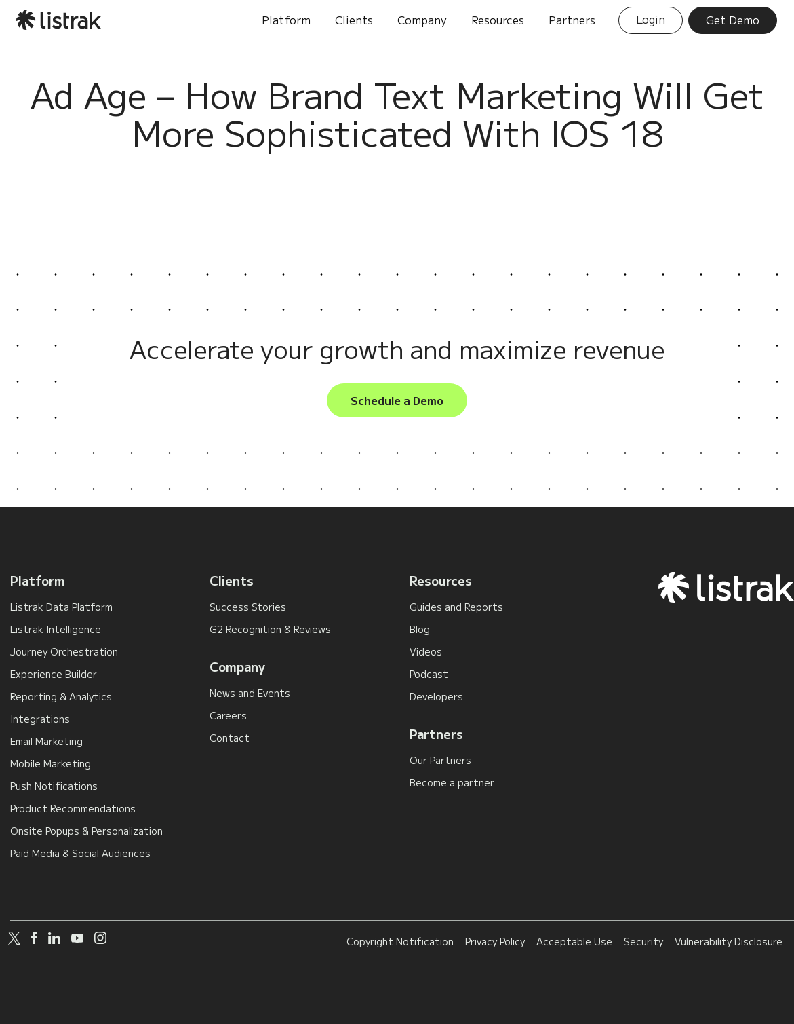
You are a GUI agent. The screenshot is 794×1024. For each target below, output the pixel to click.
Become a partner (452, 782)
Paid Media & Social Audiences (80, 853)
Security (643, 941)
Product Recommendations (73, 808)
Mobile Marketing (50, 763)
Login (650, 19)
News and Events (250, 693)
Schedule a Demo (397, 400)
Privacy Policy (495, 941)
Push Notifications (54, 786)
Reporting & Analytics (61, 696)
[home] (59, 20)
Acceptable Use (574, 941)
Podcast (429, 674)
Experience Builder (53, 674)
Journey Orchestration (64, 651)
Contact (230, 737)
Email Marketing (46, 741)
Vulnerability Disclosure (728, 941)
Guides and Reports (456, 606)
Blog (420, 629)
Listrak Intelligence (55, 629)
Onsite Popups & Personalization (86, 830)
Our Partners (440, 760)
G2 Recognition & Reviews (270, 629)
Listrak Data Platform (61, 606)
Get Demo (732, 20)
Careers (228, 715)
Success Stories (248, 606)
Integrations (40, 718)
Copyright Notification (400, 941)
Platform (37, 580)
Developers (436, 696)
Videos (426, 651)
